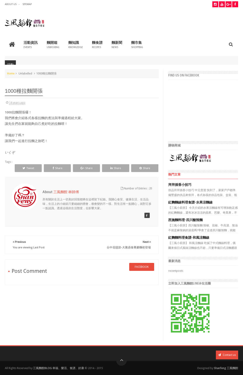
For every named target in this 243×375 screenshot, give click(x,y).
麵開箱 (53, 44)
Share (57, 168)
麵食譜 (97, 44)
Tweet (28, 168)
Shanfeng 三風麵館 (226, 368)
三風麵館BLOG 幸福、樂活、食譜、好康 (58, 368)
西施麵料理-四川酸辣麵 (185, 220)
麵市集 (137, 44)
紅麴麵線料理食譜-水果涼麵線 (190, 202)
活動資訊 (31, 44)
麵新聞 (117, 44)
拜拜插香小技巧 (179, 185)
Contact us (227, 355)
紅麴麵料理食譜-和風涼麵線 (188, 238)
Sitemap (27, 4)
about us (11, 4)
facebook (142, 266)
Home (11, 73)
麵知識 (75, 44)
